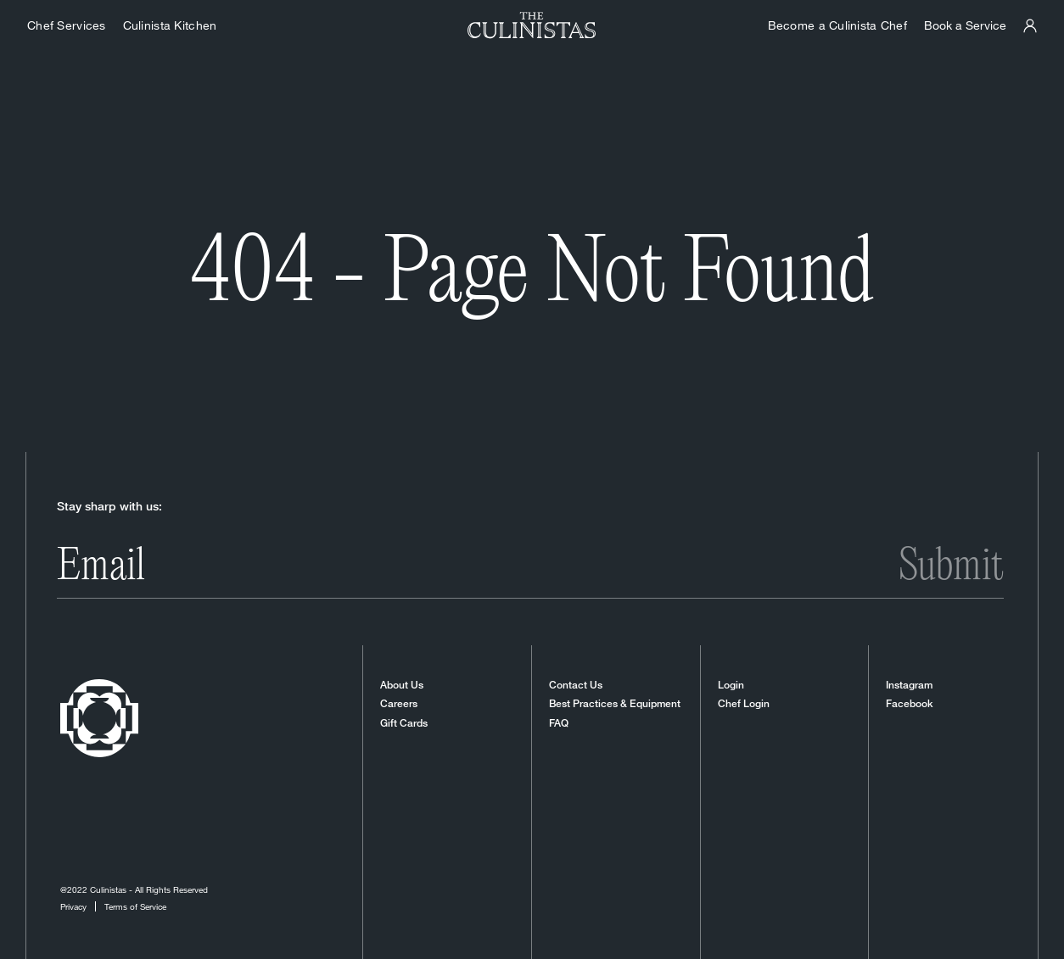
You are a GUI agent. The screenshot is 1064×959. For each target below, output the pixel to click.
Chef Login (744, 704)
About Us (401, 685)
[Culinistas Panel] (1030, 26)
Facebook (909, 704)
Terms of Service (135, 906)
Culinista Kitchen (170, 25)
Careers (398, 704)
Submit (951, 567)
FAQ (558, 723)
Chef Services (66, 25)
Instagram (909, 685)
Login (731, 685)
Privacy (73, 906)
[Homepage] (532, 25)
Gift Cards (404, 723)
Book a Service (965, 25)
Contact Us (575, 685)
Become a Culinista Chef (837, 25)
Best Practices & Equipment (614, 704)
